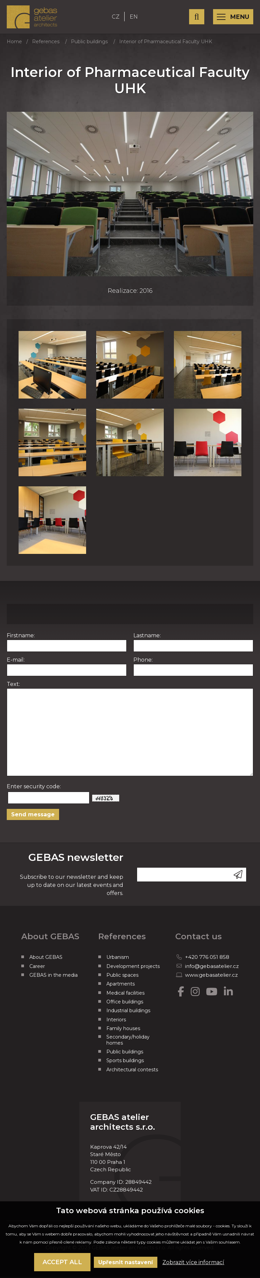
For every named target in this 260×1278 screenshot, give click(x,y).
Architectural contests (132, 1072)
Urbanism (117, 959)
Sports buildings (125, 1063)
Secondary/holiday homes (128, 1042)
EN (136, 18)
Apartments (120, 986)
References (45, 44)
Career (37, 969)
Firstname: (21, 638)
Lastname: (147, 638)
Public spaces (122, 977)
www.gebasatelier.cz (211, 977)
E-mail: (16, 662)
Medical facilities (125, 995)
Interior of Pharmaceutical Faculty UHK (165, 44)
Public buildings (89, 44)
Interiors (116, 1022)
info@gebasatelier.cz (212, 968)
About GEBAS (45, 959)
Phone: (143, 662)
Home (14, 44)
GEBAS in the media (53, 977)
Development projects (133, 969)
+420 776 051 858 (207, 959)
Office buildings (124, 1004)
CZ (118, 18)
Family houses (123, 1031)
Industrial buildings (128, 1013)
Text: (13, 686)
